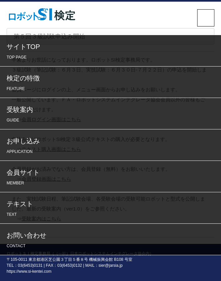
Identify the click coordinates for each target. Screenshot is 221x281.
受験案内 (112, 115)
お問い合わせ (112, 241)
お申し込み (112, 146)
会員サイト (112, 178)
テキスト (112, 209)
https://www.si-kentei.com (29, 271)
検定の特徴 (112, 83)
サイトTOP (112, 52)
